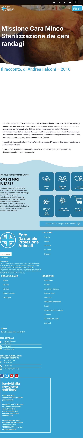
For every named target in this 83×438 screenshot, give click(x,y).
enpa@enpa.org (9, 349)
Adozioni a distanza (52, 289)
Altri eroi (48, 323)
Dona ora (48, 298)
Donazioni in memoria (53, 302)
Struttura (48, 246)
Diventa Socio (50, 293)
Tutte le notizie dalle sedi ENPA (13, 332)
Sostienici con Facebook (54, 310)
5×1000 (47, 285)
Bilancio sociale (9, 293)
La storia (48, 250)
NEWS (4, 329)
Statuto (47, 237)
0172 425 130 (8, 366)
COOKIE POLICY (5, 257)
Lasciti (47, 306)
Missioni (6, 289)
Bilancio (48, 254)
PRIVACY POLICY (6, 254)
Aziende (48, 315)
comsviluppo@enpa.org (11, 369)
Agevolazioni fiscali (52, 319)
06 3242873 (7, 346)
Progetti (6, 285)
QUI (11, 416)
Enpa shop (49, 281)
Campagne (7, 298)
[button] (70, 9)
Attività (5, 281)
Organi (47, 241)
